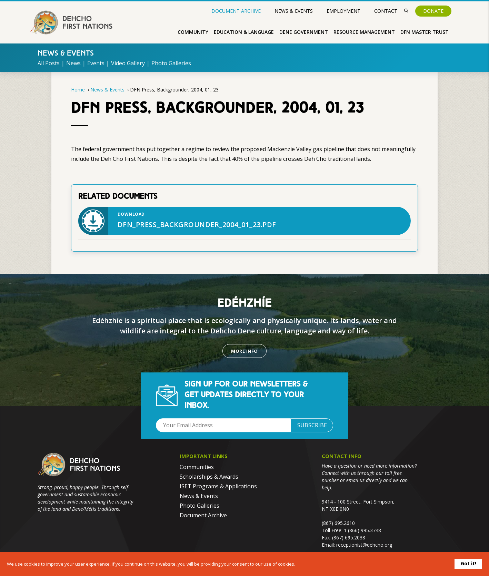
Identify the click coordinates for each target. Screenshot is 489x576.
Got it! (468, 563)
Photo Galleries (171, 63)
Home (78, 89)
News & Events (294, 11)
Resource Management (364, 32)
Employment (343, 11)
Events (95, 63)
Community (193, 32)
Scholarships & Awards (209, 476)
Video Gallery (128, 63)
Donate (433, 11)
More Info (244, 351)
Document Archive (236, 11)
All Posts (49, 63)
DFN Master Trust (424, 32)
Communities (197, 467)
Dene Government (303, 32)
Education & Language (244, 32)
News (73, 63)
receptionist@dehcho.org (364, 544)
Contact (385, 11)
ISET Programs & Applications (218, 486)
